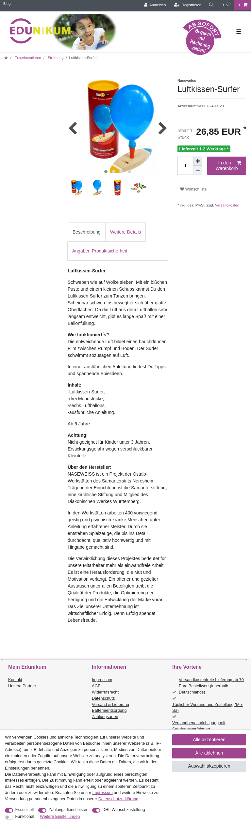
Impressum (102, 680)
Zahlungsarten (105, 716)
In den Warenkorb (228, 165)
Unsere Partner (22, 686)
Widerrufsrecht (105, 692)
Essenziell (24, 809)
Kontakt (15, 680)
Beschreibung (87, 232)
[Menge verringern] (197, 170)
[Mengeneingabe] (185, 166)
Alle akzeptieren (209, 739)
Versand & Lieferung (110, 704)
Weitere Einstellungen (60, 816)
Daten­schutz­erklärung (118, 799)
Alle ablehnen (209, 753)
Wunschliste (193, 189)
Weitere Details (125, 232)
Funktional (24, 816)
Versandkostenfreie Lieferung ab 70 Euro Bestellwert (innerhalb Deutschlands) (211, 686)
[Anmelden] (155, 5)
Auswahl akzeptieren (209, 766)
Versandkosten (226, 205)
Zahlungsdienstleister (68, 809)
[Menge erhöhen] (197, 161)
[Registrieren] (188, 5)
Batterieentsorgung (109, 710)
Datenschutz (103, 698)
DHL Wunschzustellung (123, 809)
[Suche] (211, 5)
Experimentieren (27, 58)
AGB (96, 686)
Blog (6, 4)
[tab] (87, 231)
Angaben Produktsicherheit (99, 250)
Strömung (55, 58)
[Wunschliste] (226, 5)
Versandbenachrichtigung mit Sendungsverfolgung (198, 726)
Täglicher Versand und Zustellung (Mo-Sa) (207, 707)
